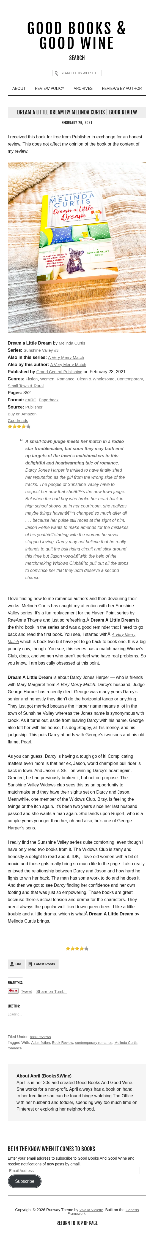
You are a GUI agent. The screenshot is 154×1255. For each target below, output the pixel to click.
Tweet (27, 1011)
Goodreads (18, 439)
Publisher (34, 425)
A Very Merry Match (67, 375)
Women (48, 396)
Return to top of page (77, 1244)
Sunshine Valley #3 (42, 368)
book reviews (41, 1056)
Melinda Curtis (73, 361)
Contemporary (21, 404)
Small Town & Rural (57, 404)
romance (15, 1067)
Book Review (64, 1062)
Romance (68, 396)
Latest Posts (44, 983)
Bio (18, 983)
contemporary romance (97, 1062)
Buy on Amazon (23, 432)
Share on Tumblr (53, 1011)
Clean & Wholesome (100, 396)
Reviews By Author (77, 105)
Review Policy (74, 90)
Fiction (32, 396)
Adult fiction (41, 1062)
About (41, 90)
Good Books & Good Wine (77, 37)
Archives (110, 90)
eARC (31, 418)
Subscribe (24, 1201)
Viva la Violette (90, 1229)
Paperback (50, 418)
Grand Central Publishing (61, 389)
